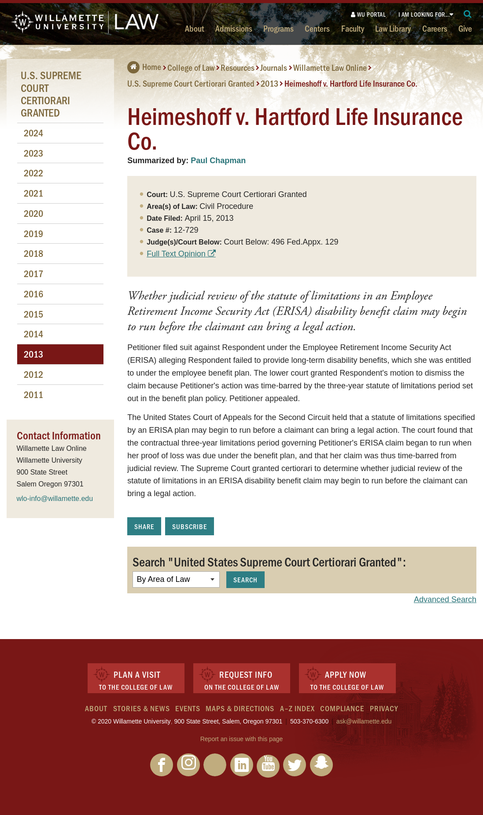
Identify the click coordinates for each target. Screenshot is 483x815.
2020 (33, 213)
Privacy (384, 708)
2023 (33, 152)
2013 (269, 83)
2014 (33, 333)
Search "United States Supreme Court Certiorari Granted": (269, 561)
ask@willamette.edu (364, 721)
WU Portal (368, 14)
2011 (33, 394)
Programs (278, 28)
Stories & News (141, 708)
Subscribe (189, 526)
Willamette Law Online (330, 67)
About (194, 28)
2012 (33, 374)
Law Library (393, 28)
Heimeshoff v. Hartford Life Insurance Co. (350, 83)
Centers (317, 28)
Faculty (352, 28)
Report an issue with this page (241, 738)
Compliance (342, 708)
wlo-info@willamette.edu (55, 498)
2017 (33, 273)
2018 (33, 253)
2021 (33, 192)
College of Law (190, 67)
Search (245, 579)
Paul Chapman (218, 160)
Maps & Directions (240, 708)
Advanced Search (445, 599)
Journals (273, 67)
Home (144, 66)
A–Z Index (297, 708)
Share (144, 526)
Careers (434, 28)
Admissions (233, 28)
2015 (33, 313)
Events (187, 708)
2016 (33, 293)
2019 (33, 233)
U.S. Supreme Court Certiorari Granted (190, 83)
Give (465, 28)
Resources (237, 67)
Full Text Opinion (176, 253)
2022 (33, 172)
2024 (33, 132)
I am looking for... (424, 14)
